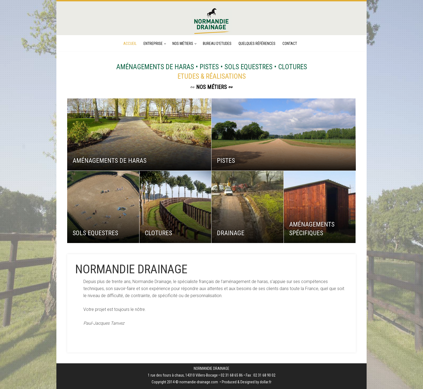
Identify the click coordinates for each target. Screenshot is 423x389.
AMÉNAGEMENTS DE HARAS (109, 160)
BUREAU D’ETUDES (217, 43)
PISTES (226, 160)
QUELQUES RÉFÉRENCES (256, 43)
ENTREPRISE (153, 43)
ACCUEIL (130, 43)
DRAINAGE (230, 233)
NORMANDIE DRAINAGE (131, 269)
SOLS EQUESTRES (95, 233)
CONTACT (289, 43)
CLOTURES (158, 233)
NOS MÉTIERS (182, 43)
